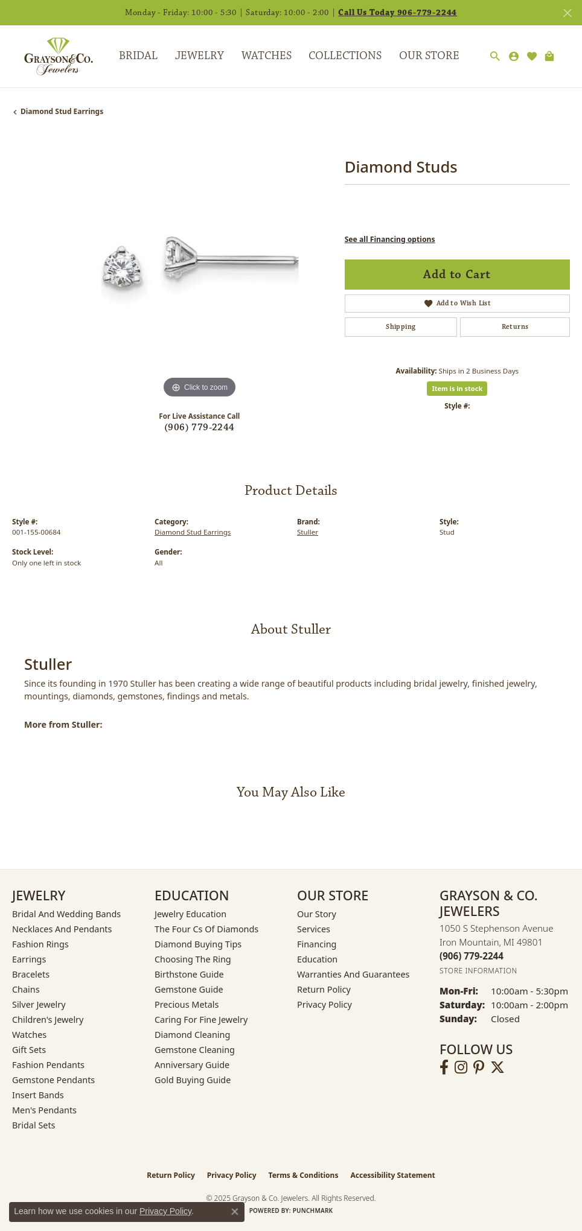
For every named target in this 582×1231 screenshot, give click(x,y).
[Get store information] (478, 970)
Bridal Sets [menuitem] (34, 1125)
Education (317, 959)
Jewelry (199, 56)
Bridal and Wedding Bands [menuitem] (66, 914)
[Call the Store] (472, 956)
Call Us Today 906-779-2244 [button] (397, 12)
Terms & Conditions (304, 1175)
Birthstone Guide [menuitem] (189, 974)
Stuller (307, 531)
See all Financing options (390, 239)
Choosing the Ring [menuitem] (193, 959)
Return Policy (324, 989)
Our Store (429, 56)
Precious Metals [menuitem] (187, 1004)
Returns (515, 326)
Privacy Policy (324, 1004)
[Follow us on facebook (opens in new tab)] (444, 1067)
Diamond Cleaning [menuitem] (192, 1034)
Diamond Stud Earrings (62, 111)
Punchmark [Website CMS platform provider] (313, 1210)
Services (313, 929)
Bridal (138, 56)
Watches (266, 56)
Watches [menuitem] (29, 1034)
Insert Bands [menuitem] (38, 1095)
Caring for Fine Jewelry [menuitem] (201, 1019)
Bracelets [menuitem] (31, 974)
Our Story (316, 914)
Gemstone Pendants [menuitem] (53, 1080)
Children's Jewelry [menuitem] (47, 1019)
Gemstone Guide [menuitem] (189, 989)
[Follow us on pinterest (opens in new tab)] (478, 1067)
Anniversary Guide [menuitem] (192, 1064)
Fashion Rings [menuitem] (40, 944)
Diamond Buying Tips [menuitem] (198, 944)
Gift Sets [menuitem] (29, 1049)
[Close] (567, 13)
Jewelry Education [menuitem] (190, 914)
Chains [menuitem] (26, 989)
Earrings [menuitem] (29, 959)
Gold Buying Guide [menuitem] (193, 1080)
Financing (316, 944)
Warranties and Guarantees (353, 974)
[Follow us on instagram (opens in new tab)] (461, 1067)
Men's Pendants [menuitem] (44, 1110)
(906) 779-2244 (199, 427)
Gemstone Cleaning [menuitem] (195, 1049)
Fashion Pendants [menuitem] (48, 1064)
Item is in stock (457, 388)
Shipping (400, 326)
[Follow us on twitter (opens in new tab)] (497, 1067)
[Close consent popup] (234, 1211)
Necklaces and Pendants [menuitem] (62, 929)
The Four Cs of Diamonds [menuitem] (206, 929)
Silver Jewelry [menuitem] (39, 1004)
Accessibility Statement (392, 1175)
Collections (345, 56)
